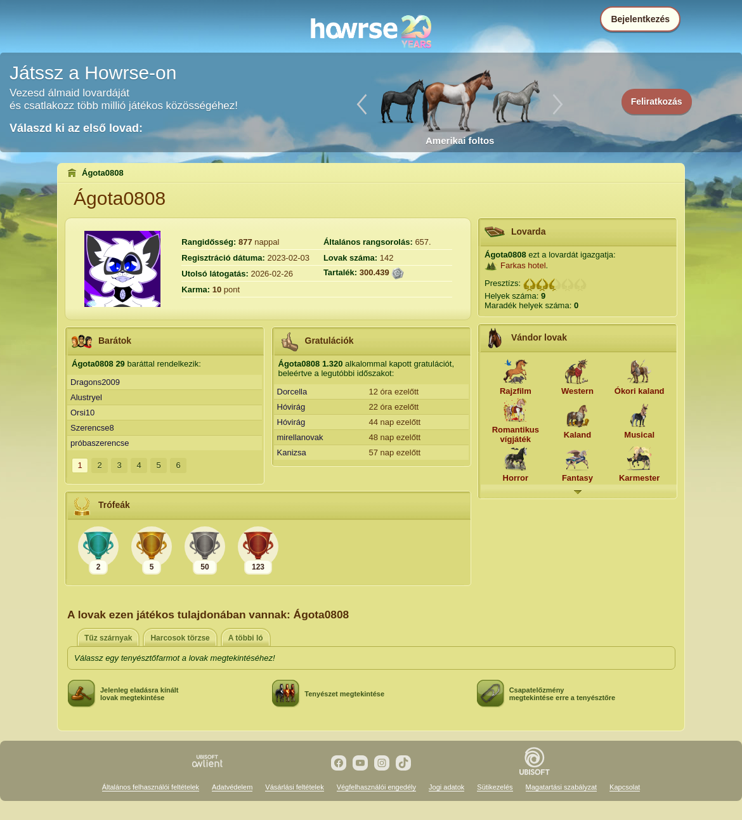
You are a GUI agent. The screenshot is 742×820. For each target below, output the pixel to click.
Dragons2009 (95, 382)
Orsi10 (82, 412)
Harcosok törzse (179, 638)
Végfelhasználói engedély (376, 787)
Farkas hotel (523, 265)
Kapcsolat (624, 787)
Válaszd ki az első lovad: (76, 128)
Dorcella (292, 391)
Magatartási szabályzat (561, 787)
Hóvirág (291, 407)
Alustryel (86, 397)
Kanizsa (291, 452)
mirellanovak (300, 437)
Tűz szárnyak (108, 638)
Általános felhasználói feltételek (150, 787)
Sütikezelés (494, 787)
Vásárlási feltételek (294, 787)
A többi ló (245, 638)
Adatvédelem (232, 787)
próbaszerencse (99, 443)
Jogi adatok (446, 787)
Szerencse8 (92, 428)
